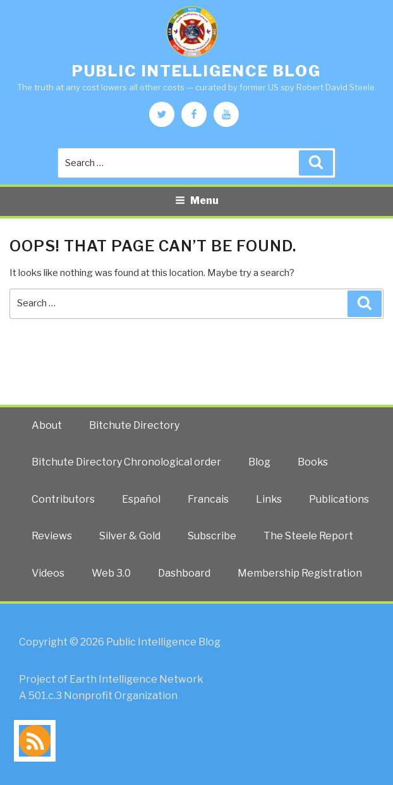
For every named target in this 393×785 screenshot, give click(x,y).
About (47, 425)
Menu (197, 201)
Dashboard (184, 573)
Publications (339, 499)
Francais (208, 499)
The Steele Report (308, 536)
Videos (48, 573)
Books (313, 462)
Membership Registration (300, 573)
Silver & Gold (129, 536)
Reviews (52, 536)
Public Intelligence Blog (196, 71)
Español (141, 499)
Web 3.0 (111, 573)
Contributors (63, 499)
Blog (259, 462)
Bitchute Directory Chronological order (126, 462)
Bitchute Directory (134, 425)
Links (269, 499)
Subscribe (212, 536)
